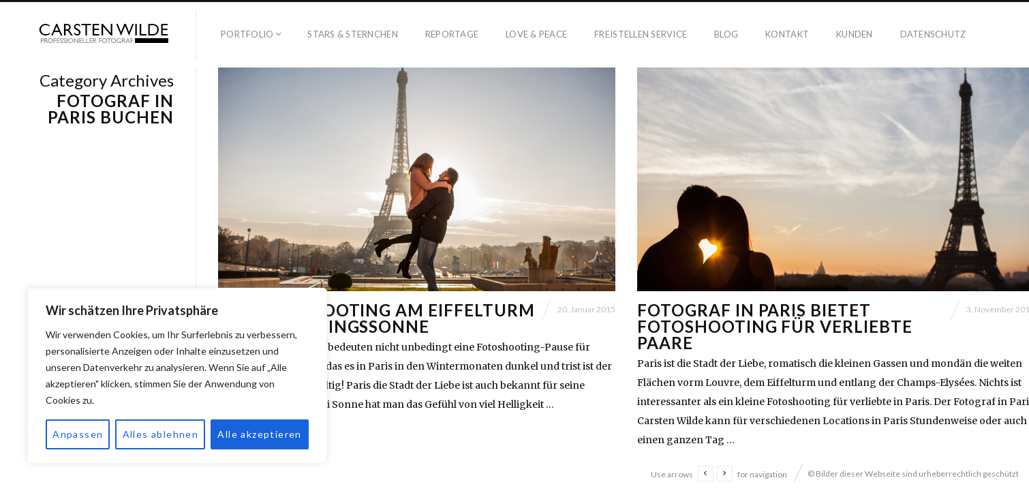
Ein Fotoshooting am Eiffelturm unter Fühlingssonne (376, 318)
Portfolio (247, 34)
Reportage (451, 34)
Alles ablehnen (161, 434)
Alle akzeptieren (259, 434)
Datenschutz (933, 34)
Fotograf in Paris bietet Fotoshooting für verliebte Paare (774, 326)
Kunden (854, 34)
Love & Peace (536, 34)
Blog (726, 34)
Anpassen (77, 434)
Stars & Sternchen (352, 34)
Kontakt (787, 34)
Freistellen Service (640, 34)
